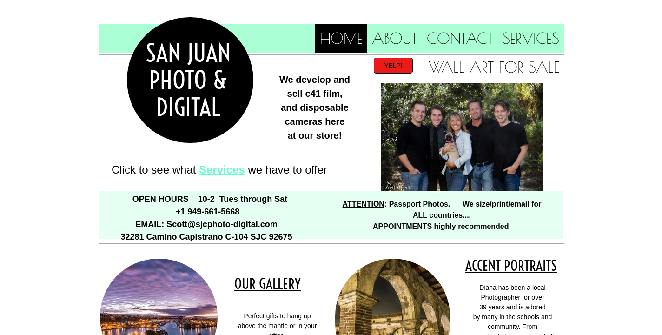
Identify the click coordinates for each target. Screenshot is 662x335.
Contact (460, 38)
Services (531, 38)
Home (341, 38)
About (394, 38)
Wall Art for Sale (494, 67)
